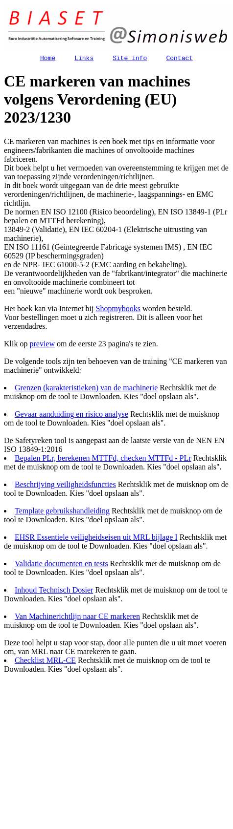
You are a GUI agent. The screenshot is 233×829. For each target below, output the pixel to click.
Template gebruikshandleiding (62, 512)
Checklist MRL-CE (45, 662)
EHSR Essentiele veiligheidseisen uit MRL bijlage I (96, 538)
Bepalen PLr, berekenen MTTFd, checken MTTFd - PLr (103, 459)
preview (42, 345)
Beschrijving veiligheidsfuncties (65, 486)
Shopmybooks (118, 310)
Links (83, 59)
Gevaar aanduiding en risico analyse (71, 415)
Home (47, 59)
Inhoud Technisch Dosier (54, 591)
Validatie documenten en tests (61, 565)
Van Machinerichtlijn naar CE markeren (77, 618)
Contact (179, 59)
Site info (130, 59)
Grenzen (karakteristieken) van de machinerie (86, 389)
